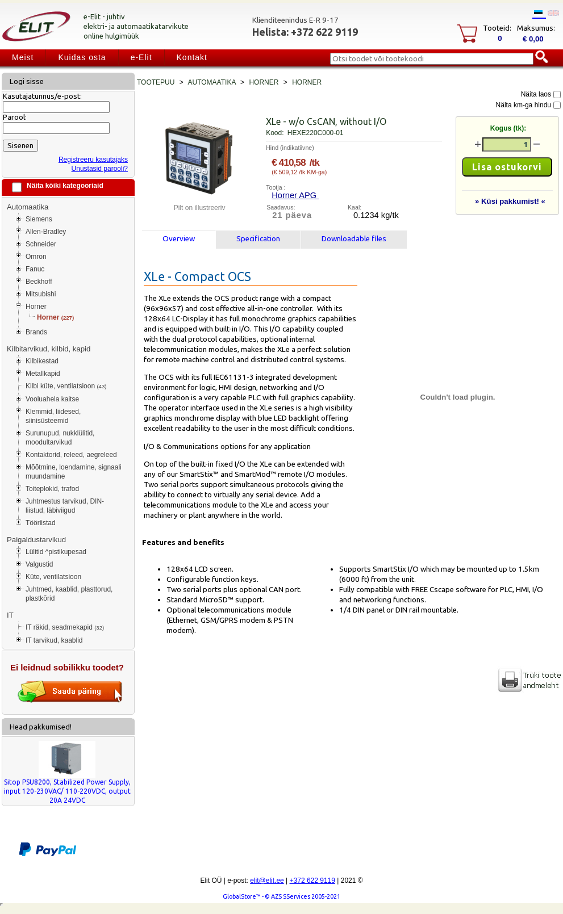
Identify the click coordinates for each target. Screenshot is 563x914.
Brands (36, 332)
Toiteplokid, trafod (52, 489)
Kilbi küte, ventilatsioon (66, 386)
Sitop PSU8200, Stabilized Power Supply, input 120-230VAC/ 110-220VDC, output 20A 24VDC (67, 791)
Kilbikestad (42, 361)
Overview (178, 238)
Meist (23, 57)
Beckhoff (39, 282)
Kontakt (192, 57)
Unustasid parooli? (100, 169)
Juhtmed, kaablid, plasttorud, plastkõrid (69, 593)
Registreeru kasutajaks (93, 159)
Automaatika (27, 207)
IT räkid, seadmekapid (65, 627)
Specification (258, 238)
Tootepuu (155, 82)
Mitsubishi (41, 294)
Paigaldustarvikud (36, 539)
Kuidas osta (82, 57)
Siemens (39, 219)
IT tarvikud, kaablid (54, 640)
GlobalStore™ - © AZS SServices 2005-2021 (281, 896)
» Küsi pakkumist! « (510, 201)
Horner (36, 307)
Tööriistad (41, 523)
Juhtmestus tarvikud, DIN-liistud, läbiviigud (65, 505)
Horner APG (295, 195)
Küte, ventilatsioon (53, 577)
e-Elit (141, 57)
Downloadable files (354, 238)
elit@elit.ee (267, 880)
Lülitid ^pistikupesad (56, 552)
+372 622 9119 (312, 880)
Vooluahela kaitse (52, 399)
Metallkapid (43, 374)
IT (10, 615)
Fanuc (35, 269)
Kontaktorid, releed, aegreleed (71, 455)
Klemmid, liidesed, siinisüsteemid (53, 416)
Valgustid (39, 564)
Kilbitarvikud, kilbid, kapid (48, 349)
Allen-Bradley (46, 232)
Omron (36, 257)
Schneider (41, 244)
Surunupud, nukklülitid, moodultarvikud (60, 437)
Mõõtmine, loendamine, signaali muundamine (74, 471)
